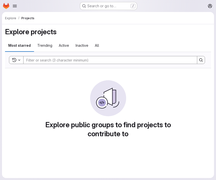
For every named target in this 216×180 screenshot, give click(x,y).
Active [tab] (64, 45)
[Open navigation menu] (15, 6)
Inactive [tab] (82, 45)
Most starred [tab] (19, 45)
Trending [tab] (44, 45)
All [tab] (97, 45)
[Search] (107, 60)
